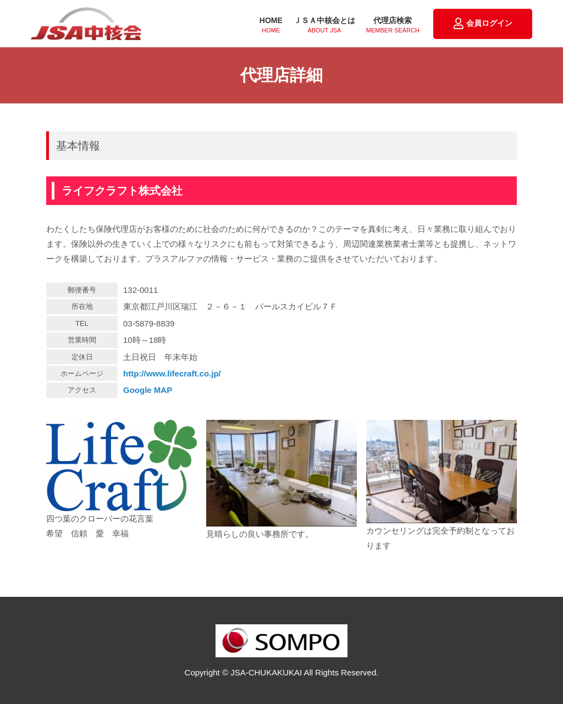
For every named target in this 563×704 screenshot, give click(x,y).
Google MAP (147, 390)
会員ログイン (483, 23)
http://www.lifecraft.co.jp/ (172, 373)
